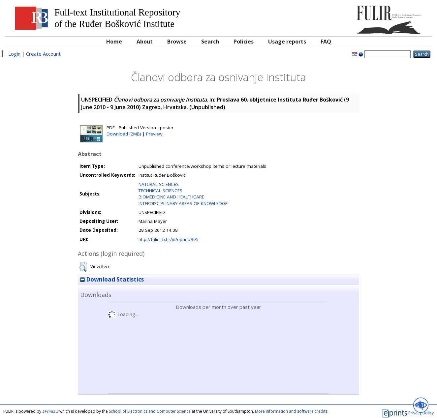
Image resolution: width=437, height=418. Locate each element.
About (145, 41)
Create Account (43, 53)
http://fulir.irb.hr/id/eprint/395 (169, 239)
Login (14, 53)
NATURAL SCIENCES (159, 184)
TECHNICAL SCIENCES (160, 191)
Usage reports (287, 41)
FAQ (326, 41)
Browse (177, 41)
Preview (154, 134)
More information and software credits (291, 411)
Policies (244, 41)
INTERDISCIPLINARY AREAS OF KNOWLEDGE (183, 203)
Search (210, 41)
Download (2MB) (124, 134)
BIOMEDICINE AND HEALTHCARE (171, 197)
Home (114, 41)
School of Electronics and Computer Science (150, 411)
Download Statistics (112, 279)
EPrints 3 (50, 411)
